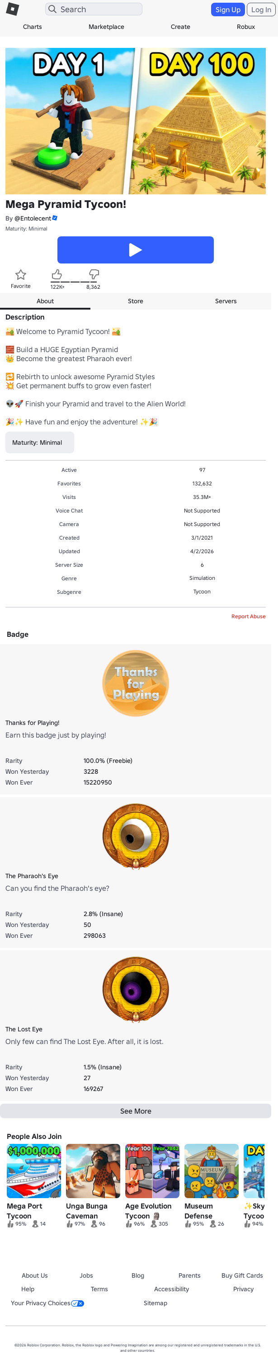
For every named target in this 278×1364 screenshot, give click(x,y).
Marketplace (106, 27)
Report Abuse (248, 616)
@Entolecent (32, 218)
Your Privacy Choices (47, 1303)
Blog (138, 1275)
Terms (99, 1289)
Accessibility (171, 1289)
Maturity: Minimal (26, 228)
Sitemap (155, 1303)
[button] (54, 218)
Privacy (243, 1289)
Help (27, 1289)
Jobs (86, 1275)
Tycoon (202, 591)
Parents (190, 1275)
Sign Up (228, 9)
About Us (35, 1275)
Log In (261, 9)
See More (135, 1110)
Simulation (202, 577)
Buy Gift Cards (242, 1275)
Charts (32, 27)
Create (180, 27)
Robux (246, 27)
